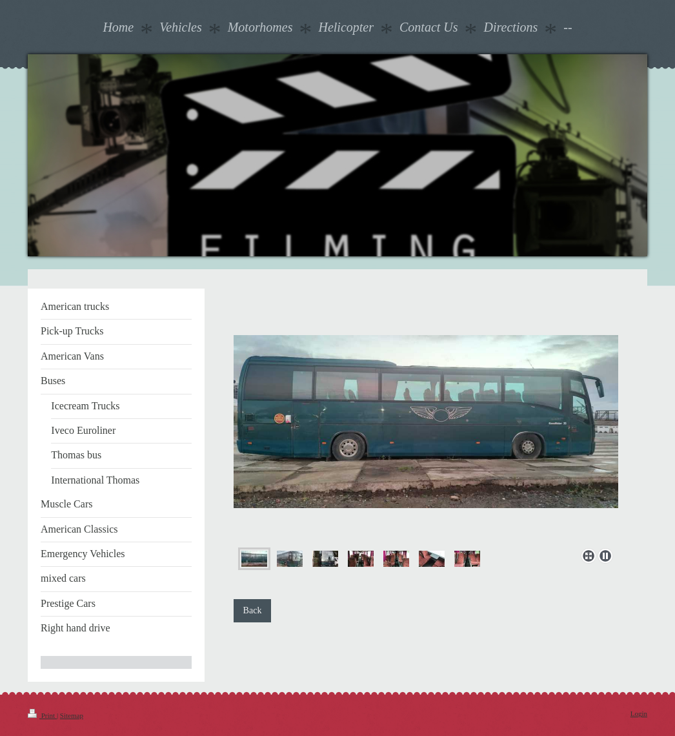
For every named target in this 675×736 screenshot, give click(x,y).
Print (42, 715)
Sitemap (71, 715)
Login (638, 713)
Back (252, 610)
